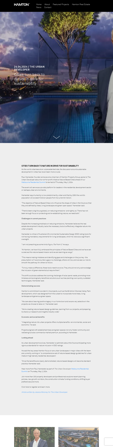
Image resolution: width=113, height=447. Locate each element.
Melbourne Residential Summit (33, 182)
